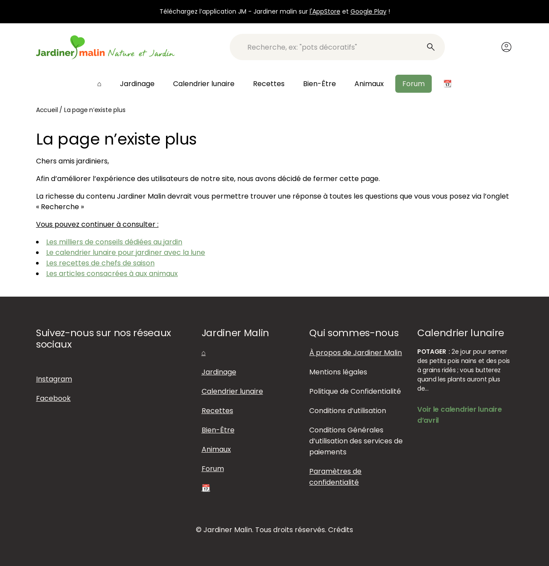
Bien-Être (319, 84)
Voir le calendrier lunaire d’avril (459, 414)
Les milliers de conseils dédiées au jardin (114, 242)
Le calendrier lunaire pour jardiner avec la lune (125, 252)
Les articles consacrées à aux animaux (112, 273)
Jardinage (137, 84)
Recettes (269, 84)
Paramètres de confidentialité (335, 476)
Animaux (369, 84)
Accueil (47, 109)
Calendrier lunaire (204, 84)
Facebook (53, 398)
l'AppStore (325, 11)
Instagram (54, 379)
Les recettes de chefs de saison (100, 263)
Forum (413, 84)
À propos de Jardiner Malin (355, 353)
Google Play (368, 11)
